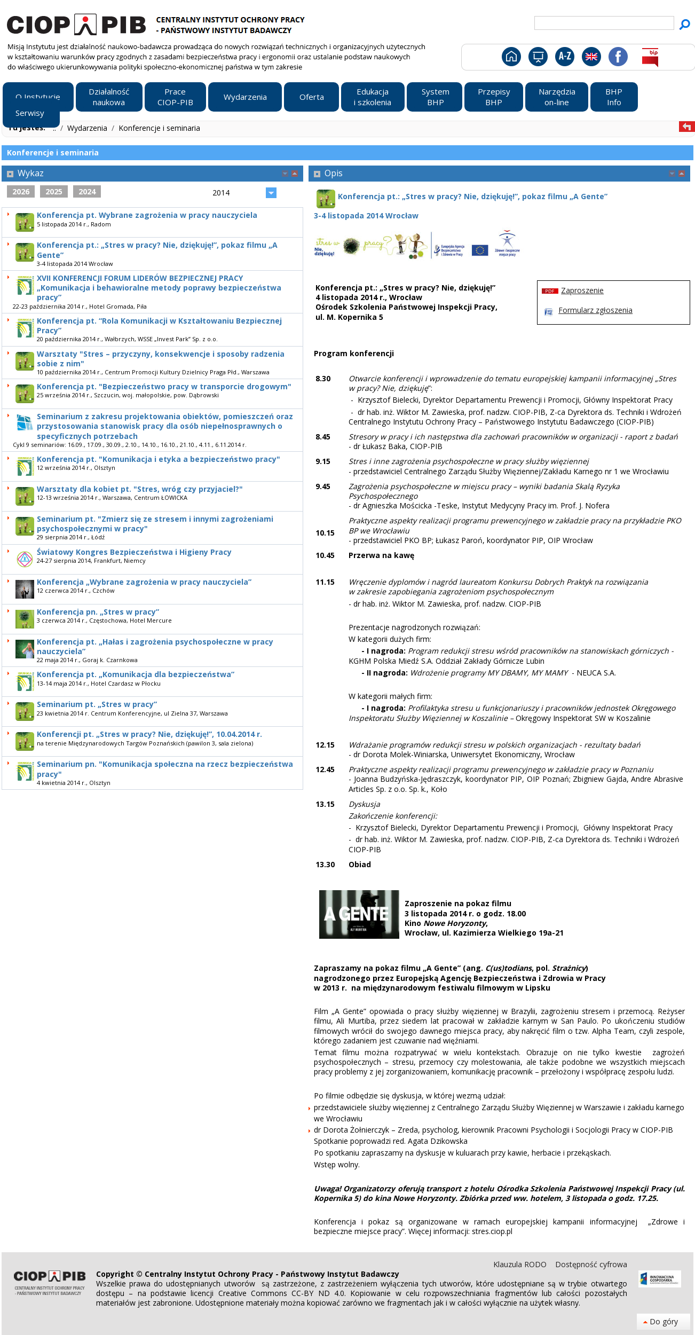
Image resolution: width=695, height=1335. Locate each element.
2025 (53, 191)
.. (55, 128)
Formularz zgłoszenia (595, 310)
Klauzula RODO (521, 1264)
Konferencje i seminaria (159, 128)
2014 (221, 192)
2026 (20, 191)
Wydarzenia (88, 128)
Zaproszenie (582, 290)
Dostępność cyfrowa (591, 1264)
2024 (87, 191)
